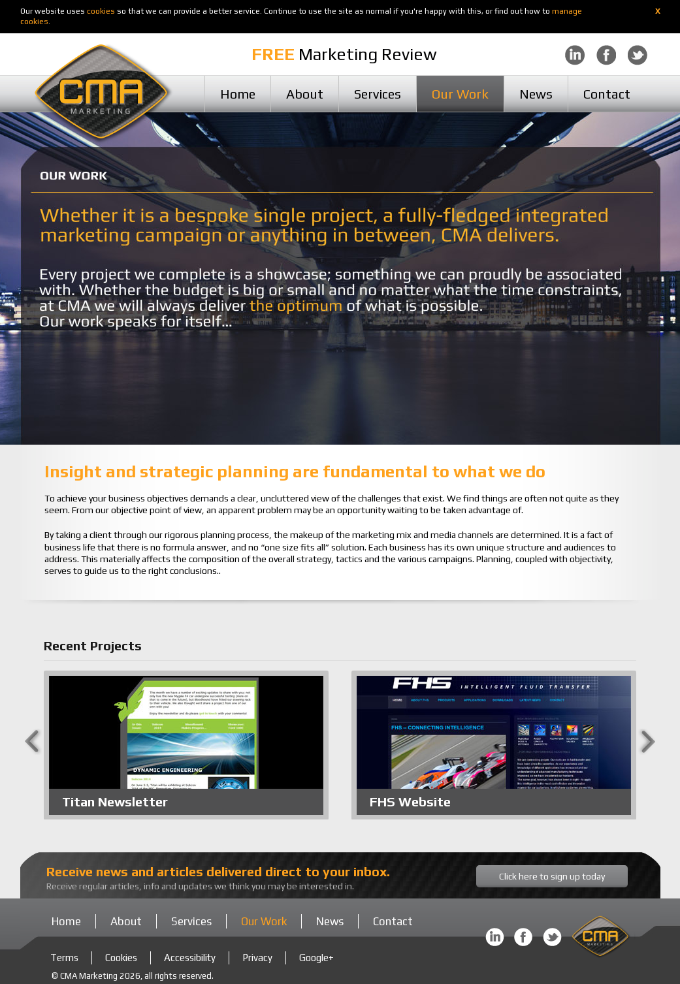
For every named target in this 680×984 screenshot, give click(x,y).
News (536, 93)
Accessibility (190, 957)
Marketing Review (344, 54)
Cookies (121, 957)
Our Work (460, 93)
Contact (606, 93)
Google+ (316, 957)
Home (237, 93)
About (304, 93)
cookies (101, 11)
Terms (64, 957)
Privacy (257, 957)
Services (377, 93)
